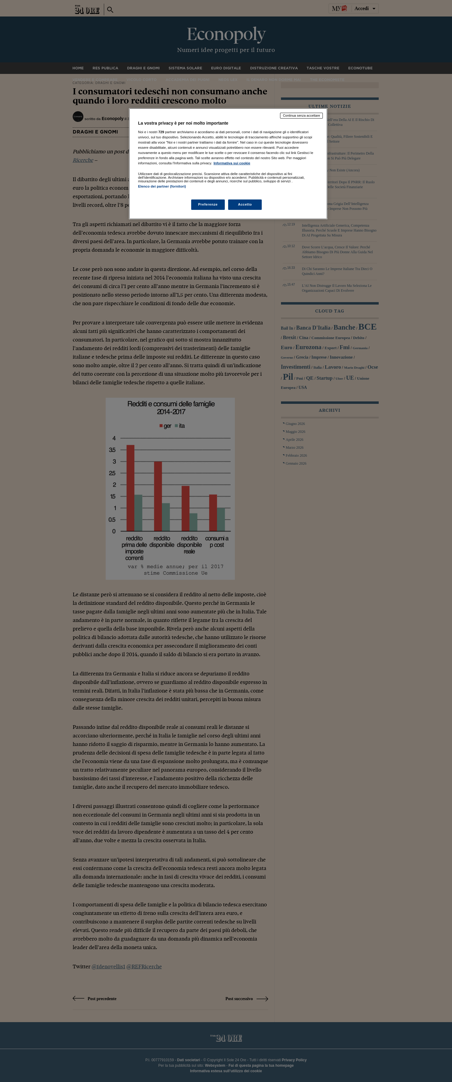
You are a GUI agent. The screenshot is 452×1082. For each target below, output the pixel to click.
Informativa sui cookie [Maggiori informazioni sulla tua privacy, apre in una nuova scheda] (231, 163)
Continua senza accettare (301, 115)
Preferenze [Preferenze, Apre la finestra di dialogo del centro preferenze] (208, 204)
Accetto (245, 204)
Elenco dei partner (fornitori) (162, 186)
